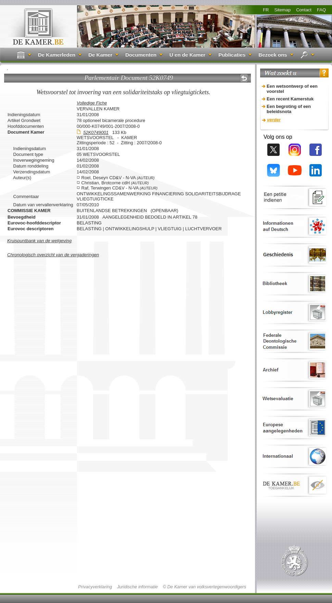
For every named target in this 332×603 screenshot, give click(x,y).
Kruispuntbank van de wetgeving (39, 240)
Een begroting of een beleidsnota (289, 109)
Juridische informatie (137, 586)
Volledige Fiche (92, 103)
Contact (303, 9)
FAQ (321, 9)
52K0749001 (95, 132)
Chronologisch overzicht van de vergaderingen (53, 254)
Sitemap (282, 9)
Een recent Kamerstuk (290, 98)
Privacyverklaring (95, 586)
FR (266, 9)
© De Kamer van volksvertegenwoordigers (204, 586)
